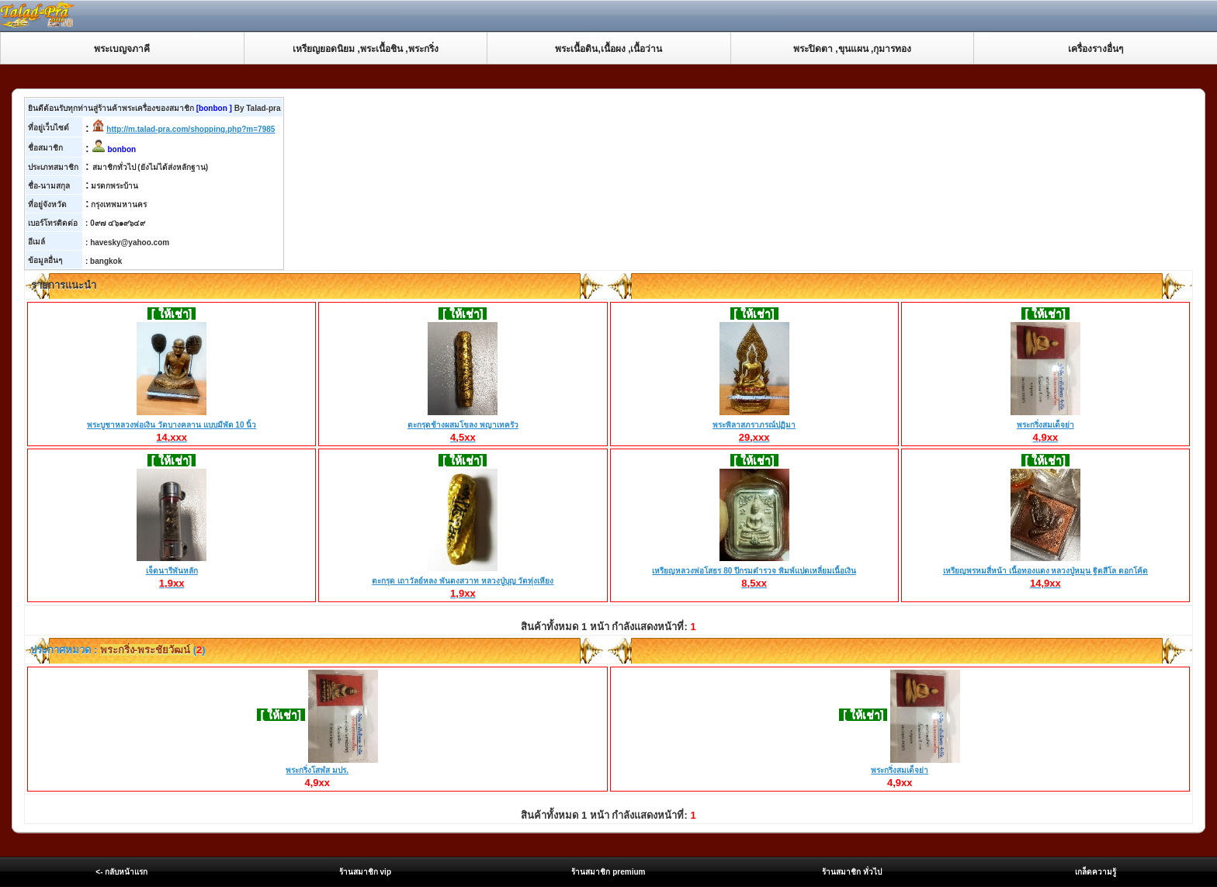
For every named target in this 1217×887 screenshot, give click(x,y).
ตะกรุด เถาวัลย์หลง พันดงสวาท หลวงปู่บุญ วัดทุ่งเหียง (462, 581)
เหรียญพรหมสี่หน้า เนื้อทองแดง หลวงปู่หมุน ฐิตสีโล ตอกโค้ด (1045, 571)
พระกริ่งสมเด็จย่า (1045, 425)
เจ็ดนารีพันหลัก (171, 571)
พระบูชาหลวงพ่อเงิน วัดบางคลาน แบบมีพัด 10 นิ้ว (171, 425)
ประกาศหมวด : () (117, 650)
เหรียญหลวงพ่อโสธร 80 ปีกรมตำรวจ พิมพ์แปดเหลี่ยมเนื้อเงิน (753, 571)
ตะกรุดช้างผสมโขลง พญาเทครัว (462, 425)
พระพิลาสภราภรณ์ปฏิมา (754, 425)
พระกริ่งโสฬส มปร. (317, 770)
